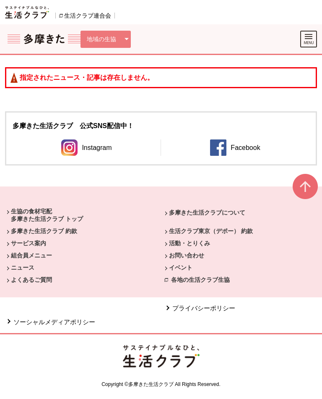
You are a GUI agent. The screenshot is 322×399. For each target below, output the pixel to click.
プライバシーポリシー (203, 308)
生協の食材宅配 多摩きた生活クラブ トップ (47, 215)
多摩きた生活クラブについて (207, 212)
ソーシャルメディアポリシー (54, 322)
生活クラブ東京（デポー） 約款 (211, 231)
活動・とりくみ (189, 243)
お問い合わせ (186, 255)
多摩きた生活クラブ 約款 (44, 231)
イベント (180, 267)
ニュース (22, 267)
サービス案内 (28, 243)
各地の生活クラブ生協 (200, 279)
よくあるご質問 (31, 279)
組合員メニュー (31, 255)
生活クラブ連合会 (87, 15)
